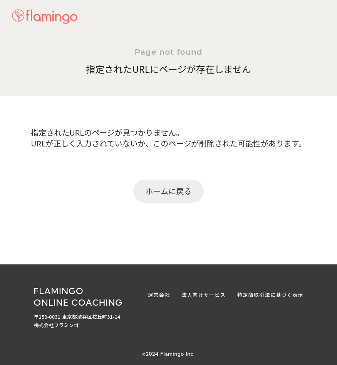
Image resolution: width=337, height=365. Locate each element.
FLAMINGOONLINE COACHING (78, 297)
